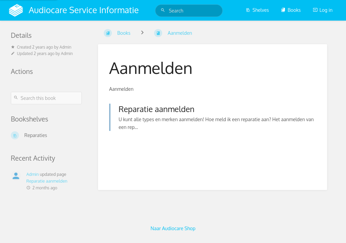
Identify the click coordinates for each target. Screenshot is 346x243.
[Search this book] (46, 98)
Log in (322, 10)
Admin (32, 174)
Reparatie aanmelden (46, 181)
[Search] (163, 10)
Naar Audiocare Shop (173, 228)
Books (291, 10)
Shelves (257, 10)
